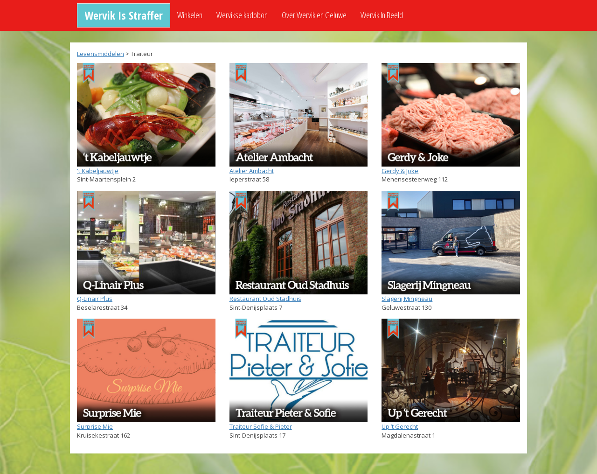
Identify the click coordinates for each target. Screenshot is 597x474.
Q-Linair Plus (94, 298)
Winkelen (189, 15)
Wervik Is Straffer (123, 15)
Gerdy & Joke (400, 171)
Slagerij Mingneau (407, 298)
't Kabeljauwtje (97, 171)
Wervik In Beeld (382, 15)
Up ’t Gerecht (400, 426)
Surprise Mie (95, 426)
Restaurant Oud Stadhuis (265, 298)
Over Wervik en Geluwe (314, 15)
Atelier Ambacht (251, 171)
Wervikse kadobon (242, 15)
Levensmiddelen (100, 53)
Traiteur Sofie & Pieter (260, 426)
